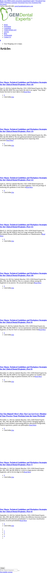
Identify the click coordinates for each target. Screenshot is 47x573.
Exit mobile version (6, 572)
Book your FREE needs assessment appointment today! (17, 1)
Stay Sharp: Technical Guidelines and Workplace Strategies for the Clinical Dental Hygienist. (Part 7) (23, 463)
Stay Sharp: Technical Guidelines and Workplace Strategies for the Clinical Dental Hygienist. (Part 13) (23, 130)
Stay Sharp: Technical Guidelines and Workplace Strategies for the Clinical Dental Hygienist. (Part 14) (23, 83)
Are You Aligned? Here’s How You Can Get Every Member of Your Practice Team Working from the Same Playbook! (23, 415)
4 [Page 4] (4, 536)
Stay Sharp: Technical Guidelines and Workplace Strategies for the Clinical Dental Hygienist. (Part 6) (23, 510)
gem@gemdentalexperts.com (24, 6)
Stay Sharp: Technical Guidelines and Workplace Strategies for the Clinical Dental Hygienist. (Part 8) (23, 368)
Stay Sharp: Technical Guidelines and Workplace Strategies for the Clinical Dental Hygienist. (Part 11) (23, 226)
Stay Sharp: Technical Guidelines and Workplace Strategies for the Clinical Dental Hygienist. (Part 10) (23, 274)
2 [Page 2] (4, 532)
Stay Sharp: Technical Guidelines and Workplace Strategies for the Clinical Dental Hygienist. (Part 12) (23, 179)
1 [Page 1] (4, 531)
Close (2, 568)
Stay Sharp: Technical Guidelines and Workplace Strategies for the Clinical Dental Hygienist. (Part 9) (23, 321)
